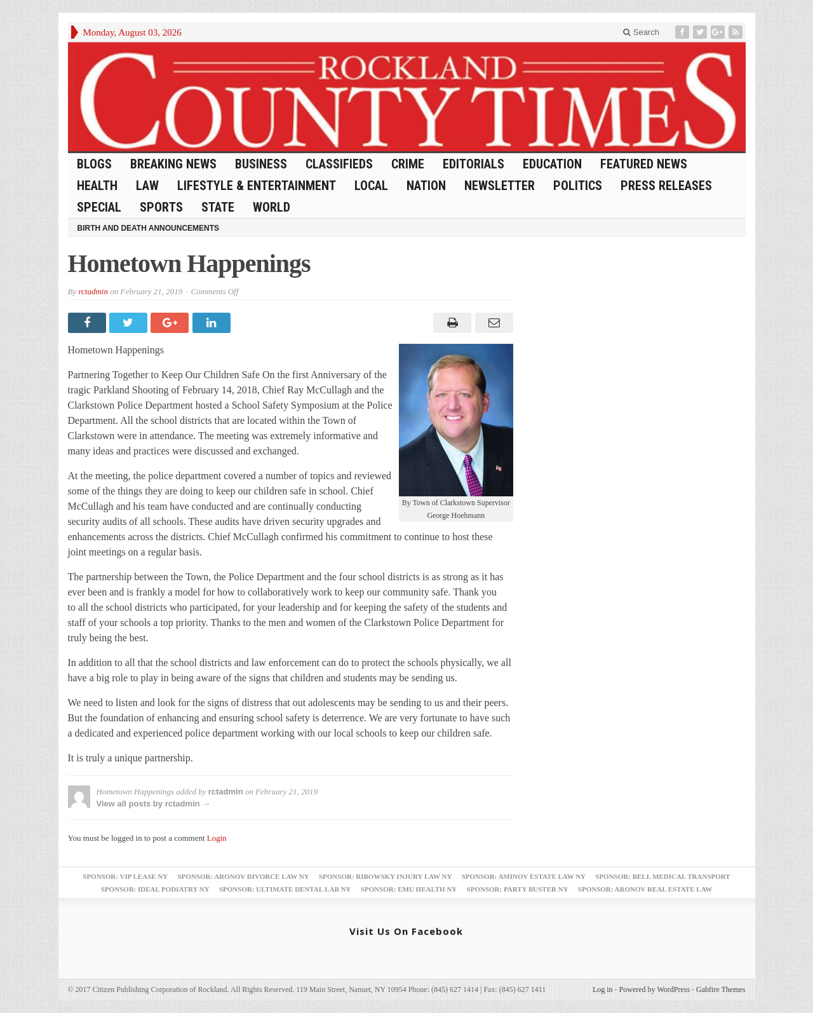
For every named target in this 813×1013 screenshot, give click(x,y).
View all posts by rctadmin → (154, 803)
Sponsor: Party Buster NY (517, 889)
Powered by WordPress (654, 989)
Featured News (643, 164)
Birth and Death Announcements (148, 228)
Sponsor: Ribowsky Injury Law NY (385, 876)
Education (552, 164)
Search (641, 32)
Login (217, 838)
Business (261, 164)
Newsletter (499, 185)
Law (147, 185)
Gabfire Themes (720, 989)
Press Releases (666, 185)
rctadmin (92, 291)
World (271, 207)
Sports (161, 207)
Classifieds (339, 164)
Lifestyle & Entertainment (256, 185)
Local (371, 185)
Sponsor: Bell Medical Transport (662, 876)
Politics (577, 185)
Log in (603, 989)
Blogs (94, 164)
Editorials (473, 164)
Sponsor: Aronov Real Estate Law (645, 889)
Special (99, 207)
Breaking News (173, 164)
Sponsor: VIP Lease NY (125, 876)
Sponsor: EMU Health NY (409, 889)
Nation (426, 185)
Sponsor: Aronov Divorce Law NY (243, 876)
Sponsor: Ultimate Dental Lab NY (285, 889)
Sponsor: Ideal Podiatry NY (155, 889)
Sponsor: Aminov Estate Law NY (524, 876)
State (217, 207)
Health (97, 185)
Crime (407, 164)
